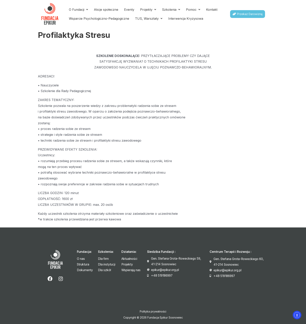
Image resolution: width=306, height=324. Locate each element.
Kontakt (211, 10)
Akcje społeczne (106, 10)
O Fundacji (78, 10)
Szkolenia (171, 10)
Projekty (148, 10)
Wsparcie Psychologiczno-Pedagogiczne (99, 18)
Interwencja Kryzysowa (185, 18)
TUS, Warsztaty (148, 18)
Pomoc (193, 10)
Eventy (129, 10)
